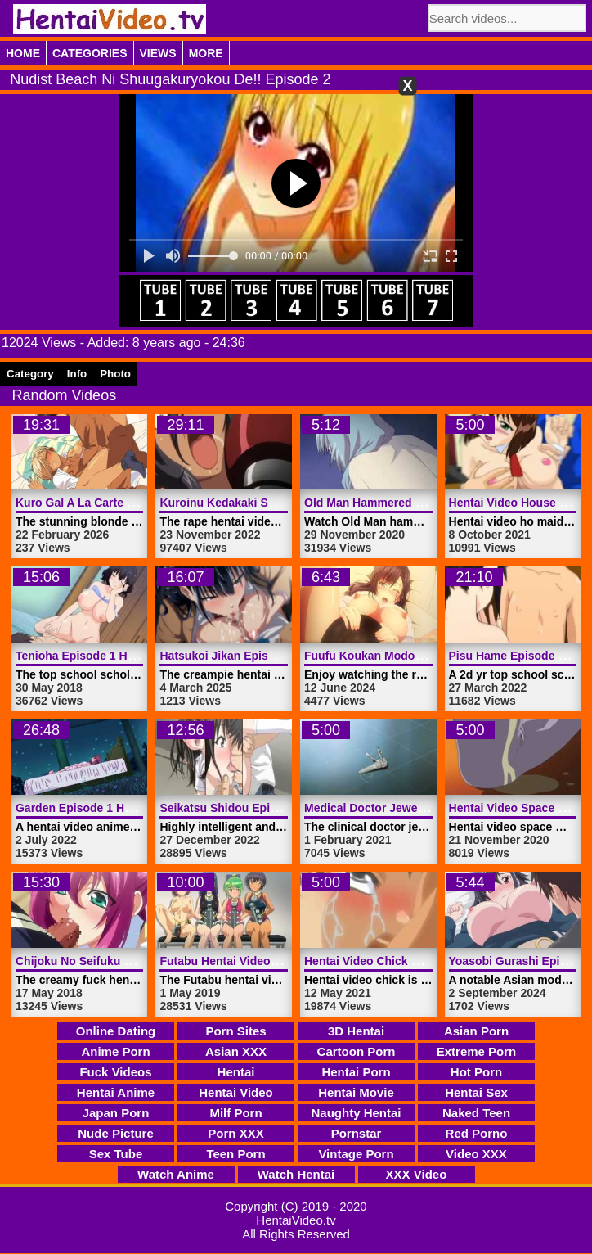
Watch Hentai (296, 1174)
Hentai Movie (356, 1092)
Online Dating (116, 1031)
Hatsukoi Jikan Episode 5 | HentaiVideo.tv (273, 655)
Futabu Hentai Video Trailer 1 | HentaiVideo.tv (282, 961)
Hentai (236, 1072)
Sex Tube (116, 1154)
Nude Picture (116, 1133)
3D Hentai (356, 1031)
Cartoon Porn (356, 1051)
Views (158, 53)
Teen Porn (235, 1154)
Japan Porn (116, 1113)
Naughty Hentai (356, 1113)
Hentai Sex (476, 1092)
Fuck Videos (115, 1072)
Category (30, 374)
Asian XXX (236, 1051)
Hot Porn (476, 1072)
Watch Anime (175, 1174)
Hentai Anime (116, 1092)
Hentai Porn (355, 1072)
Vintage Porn (355, 1154)
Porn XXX (235, 1133)
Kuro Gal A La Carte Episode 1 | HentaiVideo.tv (143, 502)
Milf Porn (235, 1113)
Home (23, 53)
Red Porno (477, 1133)
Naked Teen (476, 1113)
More (206, 53)
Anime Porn (115, 1051)
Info (77, 374)
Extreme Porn (477, 1051)
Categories (90, 53)
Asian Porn (476, 1031)
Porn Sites (235, 1031)
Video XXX (476, 1154)
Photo (115, 374)
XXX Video (416, 1174)
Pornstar (356, 1133)
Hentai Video (236, 1092)
